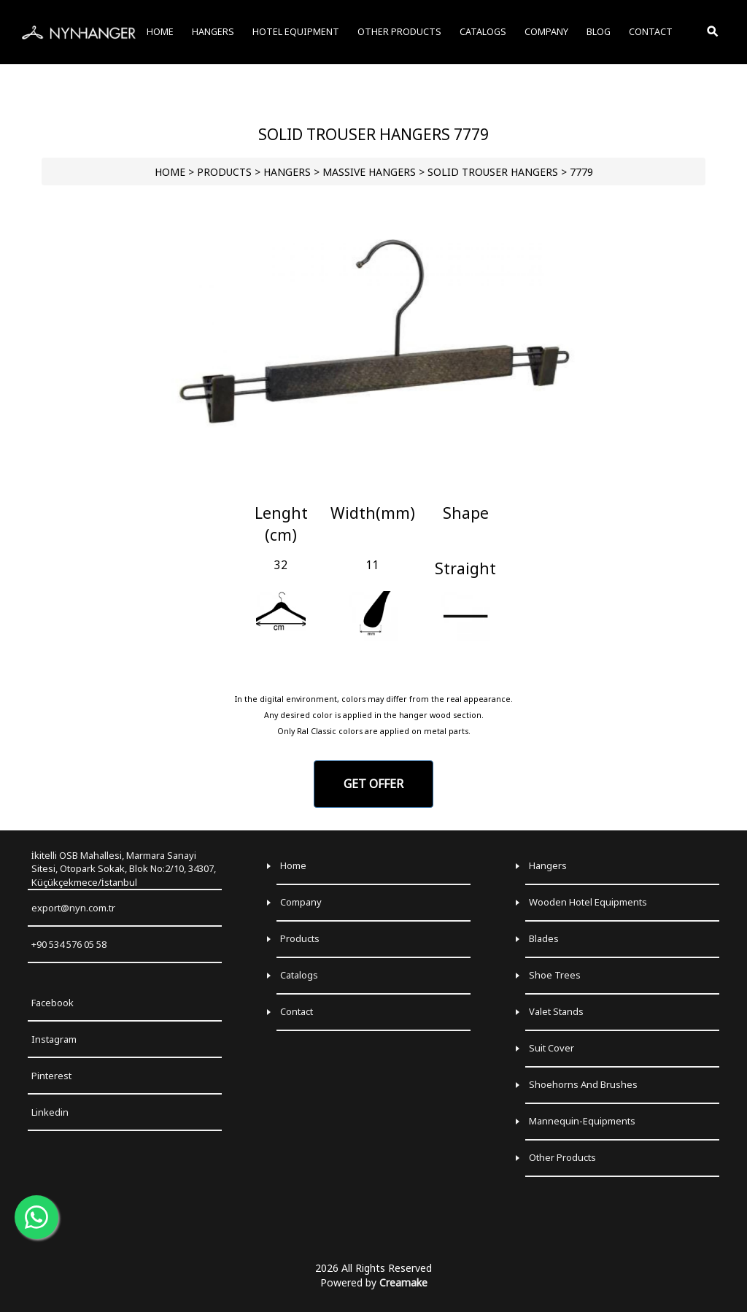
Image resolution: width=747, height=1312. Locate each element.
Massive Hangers (369, 172)
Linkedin (50, 1112)
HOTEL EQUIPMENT (295, 32)
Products (300, 938)
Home (293, 865)
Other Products (562, 1157)
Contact (296, 1011)
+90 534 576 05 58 (69, 944)
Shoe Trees (555, 974)
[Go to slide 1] (373, 486)
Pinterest (51, 1075)
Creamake (403, 1282)
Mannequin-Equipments (582, 1120)
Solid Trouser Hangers (492, 172)
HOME (170, 172)
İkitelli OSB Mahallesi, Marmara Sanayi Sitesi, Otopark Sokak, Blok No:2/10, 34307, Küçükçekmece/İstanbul (123, 869)
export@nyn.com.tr (73, 907)
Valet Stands (556, 1011)
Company (301, 901)
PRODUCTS (224, 172)
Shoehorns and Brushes (583, 1084)
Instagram (54, 1039)
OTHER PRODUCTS (399, 32)
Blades (544, 938)
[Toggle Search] (713, 32)
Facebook (52, 1002)
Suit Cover (551, 1047)
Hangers (548, 865)
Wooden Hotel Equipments (588, 901)
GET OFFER (373, 784)
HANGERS (287, 172)
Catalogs (299, 974)
